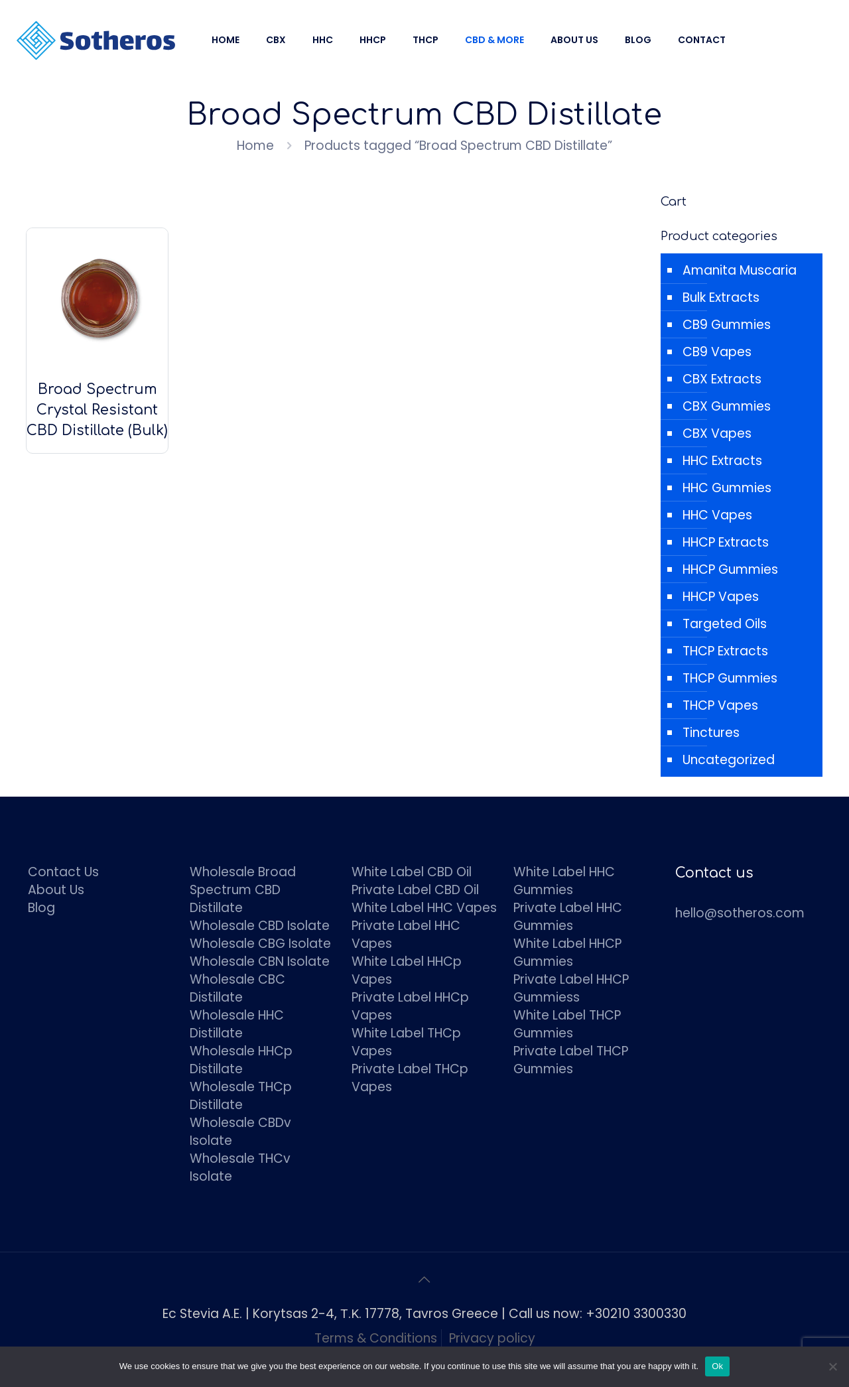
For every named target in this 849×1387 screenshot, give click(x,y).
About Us (56, 890)
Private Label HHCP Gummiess (571, 988)
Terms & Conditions (375, 1338)
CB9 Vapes (717, 352)
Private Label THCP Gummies (570, 1060)
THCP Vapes (720, 705)
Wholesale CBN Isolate (260, 961)
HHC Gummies (727, 488)
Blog (41, 908)
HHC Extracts (722, 461)
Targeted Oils (725, 624)
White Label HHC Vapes (424, 908)
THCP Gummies (730, 678)
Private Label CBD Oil (415, 890)
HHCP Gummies (730, 569)
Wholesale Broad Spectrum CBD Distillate (243, 890)
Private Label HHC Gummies (567, 917)
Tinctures (711, 733)
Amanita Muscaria (740, 270)
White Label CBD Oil (412, 872)
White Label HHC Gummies (564, 881)
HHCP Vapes (721, 597)
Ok (717, 1366)
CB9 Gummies (727, 325)
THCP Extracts (725, 651)
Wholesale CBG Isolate (260, 944)
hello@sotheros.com (740, 913)
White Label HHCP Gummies (567, 952)
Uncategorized (729, 760)
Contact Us (63, 872)
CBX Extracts (722, 379)
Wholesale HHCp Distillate (241, 1060)
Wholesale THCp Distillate (241, 1096)
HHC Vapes (717, 515)
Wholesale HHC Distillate (237, 1024)
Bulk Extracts (721, 297)
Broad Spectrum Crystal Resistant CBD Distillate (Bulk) (97, 409)
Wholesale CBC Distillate (237, 988)
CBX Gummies (727, 406)
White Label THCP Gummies (567, 1024)
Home (255, 146)
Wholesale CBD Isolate (260, 926)
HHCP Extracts (726, 542)
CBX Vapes (717, 433)
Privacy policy (492, 1338)
